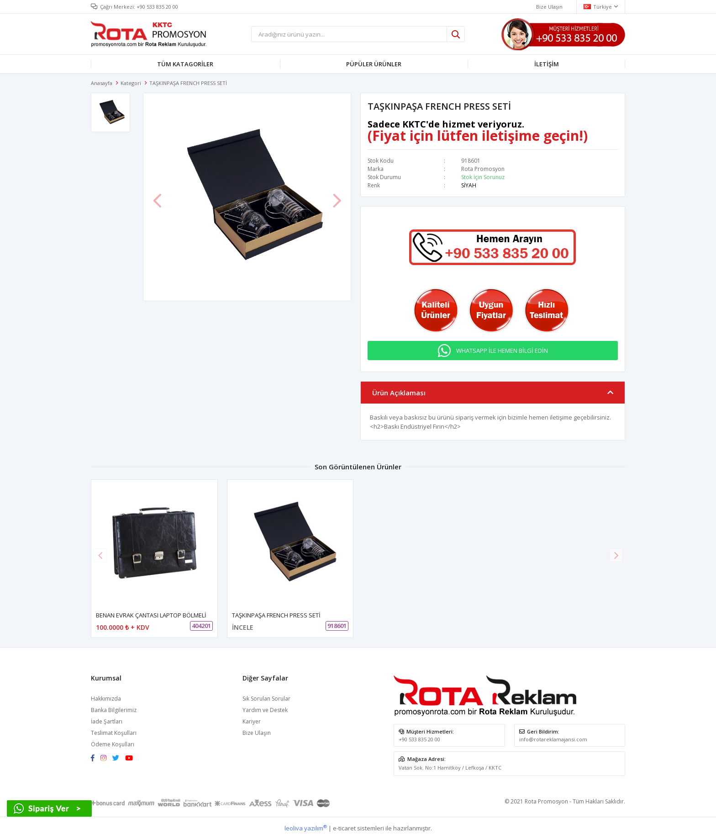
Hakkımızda (106, 698)
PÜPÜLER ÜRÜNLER (373, 64)
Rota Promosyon (483, 169)
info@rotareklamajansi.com (553, 739)
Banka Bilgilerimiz (114, 710)
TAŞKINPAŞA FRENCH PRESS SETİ (276, 615)
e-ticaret (344, 828)
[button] (616, 555)
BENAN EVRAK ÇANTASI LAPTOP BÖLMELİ (151, 615)
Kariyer (251, 721)
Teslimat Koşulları (114, 733)
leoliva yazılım (305, 828)
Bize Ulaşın (256, 733)
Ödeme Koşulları (112, 744)
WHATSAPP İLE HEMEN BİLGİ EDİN (502, 350)
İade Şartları (106, 721)
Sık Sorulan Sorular (266, 698)
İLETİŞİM (546, 64)
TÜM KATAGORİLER (185, 64)
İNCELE (242, 627)
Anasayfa (101, 83)
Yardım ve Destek (265, 710)
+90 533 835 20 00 (157, 6)
